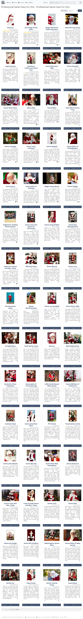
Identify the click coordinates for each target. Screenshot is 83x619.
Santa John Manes (10, 464)
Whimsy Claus (31, 266)
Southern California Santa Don (31, 68)
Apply (79, 10)
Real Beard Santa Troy (72, 109)
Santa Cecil (51, 503)
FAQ (26, 2)
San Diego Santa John (31, 28)
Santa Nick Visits (10, 108)
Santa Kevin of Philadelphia (72, 147)
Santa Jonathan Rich (31, 425)
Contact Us (21, 2)
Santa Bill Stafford (31, 543)
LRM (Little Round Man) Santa (52, 385)
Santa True (72, 266)
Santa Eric (10, 583)
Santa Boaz (72, 583)
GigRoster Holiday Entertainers (10, 226)
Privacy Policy (46, 617)
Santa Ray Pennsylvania (72, 226)
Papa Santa (31, 583)
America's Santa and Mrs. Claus (10, 267)
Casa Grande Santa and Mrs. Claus (31, 504)
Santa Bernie (52, 266)
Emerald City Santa (72, 28)
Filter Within (64, 10)
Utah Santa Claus (31, 346)
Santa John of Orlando (31, 187)
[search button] (80, 2)
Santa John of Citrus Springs (31, 385)
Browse (14, 2)
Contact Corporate (30, 617)
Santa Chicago (10, 146)
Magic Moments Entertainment (52, 28)
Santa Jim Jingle (10, 543)
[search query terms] (70, 2)
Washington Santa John (51, 544)
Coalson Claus (10, 424)
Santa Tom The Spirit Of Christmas (31, 227)
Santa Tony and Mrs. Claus (10, 504)
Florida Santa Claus (10, 307)
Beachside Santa (72, 346)
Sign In (46, 2)
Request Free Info (14, 48)
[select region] (55, 2)
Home (9, 2)
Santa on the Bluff (52, 306)
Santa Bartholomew (31, 307)
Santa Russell (52, 146)
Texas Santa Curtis (72, 424)
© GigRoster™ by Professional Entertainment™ (13, 617)
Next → (18, 609)
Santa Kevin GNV (72, 306)
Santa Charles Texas (51, 584)
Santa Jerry (10, 186)
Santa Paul (72, 503)
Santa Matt (51, 108)
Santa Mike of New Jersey (72, 544)
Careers (38, 617)
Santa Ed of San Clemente (10, 385)
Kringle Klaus (10, 346)
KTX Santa (52, 424)
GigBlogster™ (55, 617)
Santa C (52, 346)
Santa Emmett (72, 66)
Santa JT (10, 28)
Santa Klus (31, 108)
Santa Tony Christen (31, 147)
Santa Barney (31, 464)
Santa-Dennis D (73, 464)
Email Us (5, 48)
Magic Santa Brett (52, 186)
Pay (31, 2)
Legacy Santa (10, 66)
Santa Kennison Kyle (52, 67)
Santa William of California (72, 385)
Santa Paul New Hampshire (52, 465)
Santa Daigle (73, 186)
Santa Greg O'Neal (52, 225)
